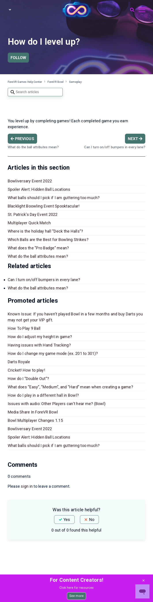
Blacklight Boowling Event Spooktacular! (44, 206)
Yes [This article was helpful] (66, 519)
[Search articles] (35, 92)
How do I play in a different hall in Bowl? (43, 395)
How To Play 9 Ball (24, 328)
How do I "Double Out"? (28, 378)
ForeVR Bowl (55, 81)
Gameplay (75, 81)
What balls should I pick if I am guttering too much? (54, 197)
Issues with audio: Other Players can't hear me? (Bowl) (57, 403)
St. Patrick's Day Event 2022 (33, 214)
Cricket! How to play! (26, 370)
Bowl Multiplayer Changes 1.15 (35, 420)
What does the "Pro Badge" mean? (38, 248)
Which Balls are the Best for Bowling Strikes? (48, 239)
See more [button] (76, 596)
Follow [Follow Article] (18, 57)
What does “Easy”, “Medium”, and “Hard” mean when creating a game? (70, 387)
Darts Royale (19, 361)
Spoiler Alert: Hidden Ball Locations (39, 189)
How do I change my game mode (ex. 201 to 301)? (53, 353)
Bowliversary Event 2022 (30, 181)
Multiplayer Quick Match (30, 222)
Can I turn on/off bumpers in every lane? (44, 279)
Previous (22, 138)
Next (135, 138)
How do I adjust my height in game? (40, 336)
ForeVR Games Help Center (25, 81)
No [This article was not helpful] (91, 519)
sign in (27, 486)
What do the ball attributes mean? (38, 256)
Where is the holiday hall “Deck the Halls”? (45, 231)
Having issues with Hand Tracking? (39, 345)
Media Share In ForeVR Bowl (33, 412)
